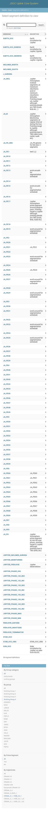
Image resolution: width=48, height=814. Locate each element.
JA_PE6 (6, 469)
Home (4, 10)
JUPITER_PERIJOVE (11, 565)
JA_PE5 (6, 417)
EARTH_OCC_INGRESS (12, 56)
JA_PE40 (6, 370)
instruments (8, 676)
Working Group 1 (10, 691)
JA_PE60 (6, 473)
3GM (5, 730)
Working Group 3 (10, 697)
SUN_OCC (7, 646)
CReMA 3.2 (8, 782)
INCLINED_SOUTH (10, 69)
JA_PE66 (6, 501)
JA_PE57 (6, 454)
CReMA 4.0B (8, 785)
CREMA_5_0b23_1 (10, 793)
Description (34, 34)
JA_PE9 (6, 530)
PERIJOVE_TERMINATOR (13, 632)
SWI (5, 722)
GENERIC (7, 702)
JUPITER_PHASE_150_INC (13, 599)
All (5, 674)
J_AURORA (7, 74)
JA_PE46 (6, 398)
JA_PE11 (6, 161)
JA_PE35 (6, 338)
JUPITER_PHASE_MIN (12, 618)
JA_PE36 (6, 347)
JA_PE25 (6, 270)
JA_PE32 (6, 320)
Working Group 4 (10, 699)
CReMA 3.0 (8, 776)
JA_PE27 (6, 279)
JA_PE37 (6, 351)
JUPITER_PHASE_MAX (12, 613)
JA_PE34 (6, 333)
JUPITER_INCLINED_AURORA (15, 555)
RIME (6, 719)
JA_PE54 (6, 440)
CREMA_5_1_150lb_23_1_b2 (14, 801)
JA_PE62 (6, 483)
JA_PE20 (6, 242)
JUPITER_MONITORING (12, 560)
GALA (6, 733)
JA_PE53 (6, 436)
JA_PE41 (6, 375)
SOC (5, 744)
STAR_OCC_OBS (9, 642)
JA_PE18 (6, 224)
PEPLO (6, 716)
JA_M (5, 114)
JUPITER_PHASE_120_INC (13, 581)
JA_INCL (6, 79)
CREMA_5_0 (8, 790)
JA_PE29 (6, 293)
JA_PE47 (6, 403)
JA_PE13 (6, 170)
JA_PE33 (6, 324)
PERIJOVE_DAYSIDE (11, 623)
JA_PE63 (6, 487)
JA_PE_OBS (8, 143)
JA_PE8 (6, 525)
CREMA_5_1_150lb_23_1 (13, 796)
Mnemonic (7, 34)
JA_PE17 (6, 201)
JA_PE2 (6, 238)
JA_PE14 (6, 181)
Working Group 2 (10, 694)
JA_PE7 (6, 520)
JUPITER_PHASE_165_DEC (14, 604)
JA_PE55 (6, 445)
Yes (5, 762)
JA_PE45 (6, 393)
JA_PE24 (6, 265)
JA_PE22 (6, 252)
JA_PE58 (6, 459)
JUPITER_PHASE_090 (12, 571)
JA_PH (6, 534)
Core (10, 10)
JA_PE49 (6, 412)
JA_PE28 (6, 288)
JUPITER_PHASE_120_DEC (14, 576)
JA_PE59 (6, 464)
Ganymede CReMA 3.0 (12, 788)
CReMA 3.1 (8, 779)
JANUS (6, 708)
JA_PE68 (6, 511)
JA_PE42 (6, 379)
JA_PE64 (6, 492)
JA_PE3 (6, 302)
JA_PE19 (6, 229)
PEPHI (6, 747)
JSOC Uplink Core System (24, 3)
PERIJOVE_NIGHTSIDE (12, 628)
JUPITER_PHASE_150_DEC (14, 595)
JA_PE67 (6, 506)
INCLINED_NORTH (10, 65)
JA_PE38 (6, 356)
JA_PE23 (6, 257)
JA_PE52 (6, 431)
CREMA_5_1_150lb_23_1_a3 (14, 799)
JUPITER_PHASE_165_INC (13, 609)
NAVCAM (7, 738)
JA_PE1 (6, 152)
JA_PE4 (6, 365)
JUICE (6, 741)
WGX (6, 705)
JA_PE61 (6, 478)
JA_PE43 (6, 384)
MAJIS (6, 711)
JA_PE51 (6, 426)
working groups (9, 679)
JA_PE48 (6, 408)
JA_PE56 (6, 450)
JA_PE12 (6, 166)
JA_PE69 (6, 515)
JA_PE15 (6, 186)
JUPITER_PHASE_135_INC (13, 590)
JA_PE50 (6, 422)
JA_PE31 (6, 311)
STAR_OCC (7, 637)
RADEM (6, 736)
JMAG (6, 724)
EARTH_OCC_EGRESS (12, 47)
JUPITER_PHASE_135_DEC (14, 585)
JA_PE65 (6, 497)
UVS (5, 713)
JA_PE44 (6, 389)
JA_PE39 (6, 361)
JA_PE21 (6, 247)
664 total (17, 28)
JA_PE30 (6, 306)
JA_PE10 (6, 156)
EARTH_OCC (8, 38)
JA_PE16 (6, 197)
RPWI (6, 727)
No (5, 764)
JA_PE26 (6, 275)
